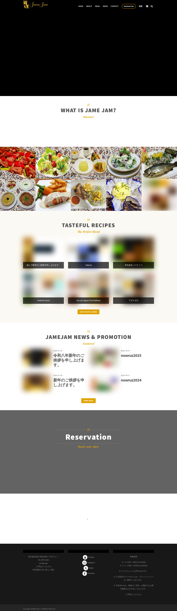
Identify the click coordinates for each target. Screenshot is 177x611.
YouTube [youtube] (88, 554)
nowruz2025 (131, 352)
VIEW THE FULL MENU (88, 310)
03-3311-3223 (43, 557)
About (89, 6)
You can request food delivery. (88, 300)
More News (88, 398)
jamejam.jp (43, 561)
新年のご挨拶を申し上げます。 (68, 380)
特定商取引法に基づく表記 (43, 567)
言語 (140, 6)
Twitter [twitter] (88, 565)
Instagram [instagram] (88, 560)
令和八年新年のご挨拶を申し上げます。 (68, 357)
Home (80, 6)
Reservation (129, 6)
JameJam (37, 606)
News (105, 6)
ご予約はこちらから (43, 564)
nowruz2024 (131, 377)
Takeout (88, 265)
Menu (97, 6)
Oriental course (43, 300)
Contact (115, 6)
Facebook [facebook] (88, 571)
